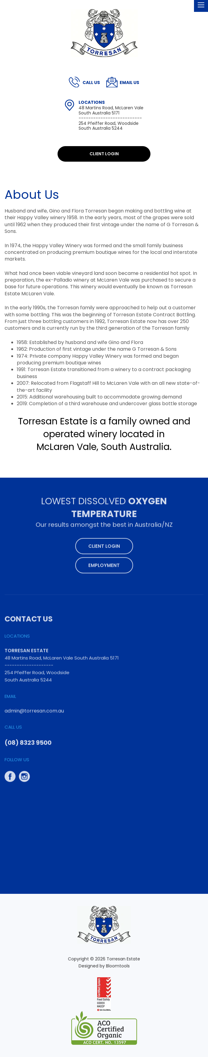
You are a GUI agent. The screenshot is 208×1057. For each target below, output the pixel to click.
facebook (10, 773)
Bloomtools (118, 968)
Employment (104, 562)
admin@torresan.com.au (129, 82)
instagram (24, 773)
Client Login (104, 154)
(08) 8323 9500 (91, 82)
